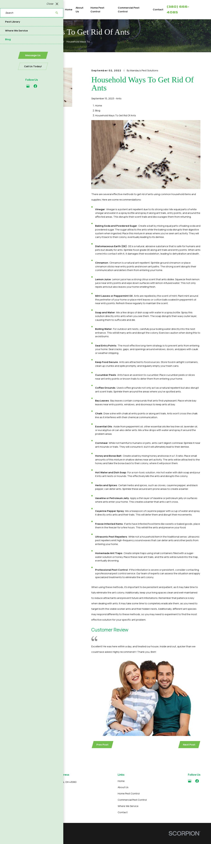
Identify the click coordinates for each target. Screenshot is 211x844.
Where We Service (128, 806)
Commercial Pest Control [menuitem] (128, 9)
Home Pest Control (129, 793)
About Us (123, 787)
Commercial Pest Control (132, 799)
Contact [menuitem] (158, 9)
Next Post (189, 744)
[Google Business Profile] (189, 781)
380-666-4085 (26, 795)
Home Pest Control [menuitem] (97, 9)
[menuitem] (15, 838)
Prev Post (102, 744)
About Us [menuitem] (79, 9)
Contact (123, 812)
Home (121, 781)
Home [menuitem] (68, 9)
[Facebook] (197, 781)
